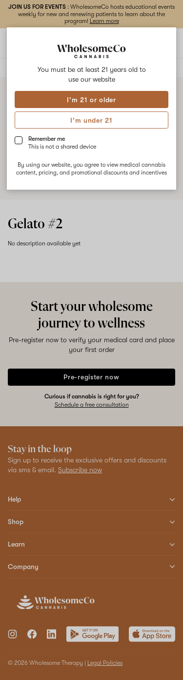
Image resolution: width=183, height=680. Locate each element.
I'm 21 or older (91, 100)
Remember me (62, 142)
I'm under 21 (91, 120)
